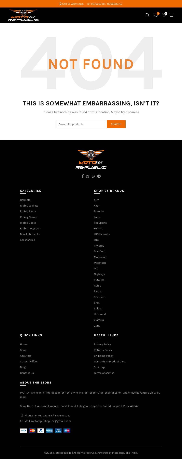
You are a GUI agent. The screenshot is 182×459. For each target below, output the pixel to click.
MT (96, 268)
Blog (23, 367)
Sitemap (99, 367)
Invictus (99, 245)
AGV (96, 200)
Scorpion (99, 297)
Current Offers (29, 361)
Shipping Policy (104, 356)
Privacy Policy (102, 344)
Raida (97, 285)
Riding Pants (28, 211)
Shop (23, 350)
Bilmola (99, 211)
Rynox (98, 291)
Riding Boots (28, 222)
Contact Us (27, 373)
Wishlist (158, 13)
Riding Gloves (28, 217)
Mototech (100, 262)
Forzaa (98, 228)
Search (116, 124)
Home (23, 344)
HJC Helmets (102, 234)
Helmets (25, 200)
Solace (98, 308)
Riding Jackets (29, 205)
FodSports (100, 222)
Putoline (99, 280)
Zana (97, 325)
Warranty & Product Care (109, 361)
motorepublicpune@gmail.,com (51, 421)
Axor (97, 205)
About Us (26, 356)
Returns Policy (103, 350)
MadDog (99, 251)
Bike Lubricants (30, 234)
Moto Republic (62, 452)
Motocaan (100, 257)
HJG (96, 240)
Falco (97, 217)
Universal (100, 314)
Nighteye (99, 274)
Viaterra (99, 320)
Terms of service (104, 373)
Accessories (27, 240)
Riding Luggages (30, 228)
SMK (97, 302)
